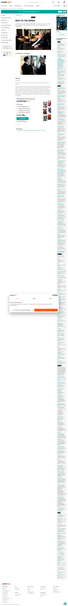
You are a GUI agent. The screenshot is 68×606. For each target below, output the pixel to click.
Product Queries (43, 588)
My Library (4, 20)
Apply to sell (42, 595)
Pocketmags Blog (5, 593)
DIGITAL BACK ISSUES (41, 130)
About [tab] (50, 298)
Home (3, 15)
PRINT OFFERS (27, 130)
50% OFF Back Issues (6, 17)
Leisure (38, 5)
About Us (54, 588)
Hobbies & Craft (18, 5)
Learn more (18, 124)
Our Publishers (4, 594)
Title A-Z (3, 30)
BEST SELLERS (4, 5)
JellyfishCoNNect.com (57, 592)
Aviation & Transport (29, 5)
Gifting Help (17, 595)
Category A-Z (4, 32)
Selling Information (43, 594)
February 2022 (13, 8)
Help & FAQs (17, 588)
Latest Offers (4, 35)
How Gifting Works (18, 594)
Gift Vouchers (4, 37)
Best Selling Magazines (6, 590)
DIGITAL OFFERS (34, 130)
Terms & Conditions (5, 599)
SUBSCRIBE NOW (22, 118)
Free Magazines (5, 592)
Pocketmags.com (56, 589)
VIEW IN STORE (61, 34)
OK (46, 310)
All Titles (3, 588)
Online (29, 590)
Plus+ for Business (5, 595)
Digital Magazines (31, 593)
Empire (9, 8)
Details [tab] (34, 298)
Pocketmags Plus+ (5, 27)
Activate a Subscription (6, 40)
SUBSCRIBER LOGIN (20, 130)
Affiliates (41, 589)
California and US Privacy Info (7, 598)
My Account (4, 22)
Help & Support (5, 42)
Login (41, 596)
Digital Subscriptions (4, 8)
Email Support (17, 589)
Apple (29, 588)
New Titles (4, 589)
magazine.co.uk (55, 590)
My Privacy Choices (5, 602)
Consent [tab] (17, 298)
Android (29, 589)
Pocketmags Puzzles (6, 25)
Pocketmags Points (31, 592)
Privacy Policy (4, 597)
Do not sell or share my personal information (22, 310)
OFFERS (10, 5)
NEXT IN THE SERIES (20, 8)
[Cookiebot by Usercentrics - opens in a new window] (53, 295)
